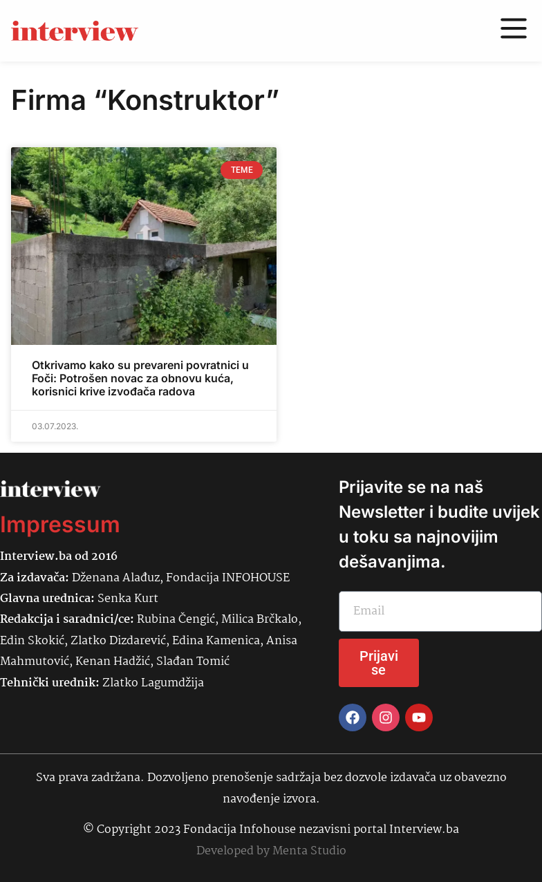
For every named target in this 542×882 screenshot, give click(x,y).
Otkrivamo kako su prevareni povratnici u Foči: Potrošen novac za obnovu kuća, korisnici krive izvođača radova (140, 378)
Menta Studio (309, 851)
